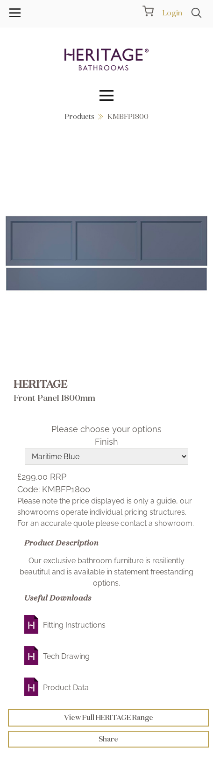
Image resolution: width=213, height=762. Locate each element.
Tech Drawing (66, 656)
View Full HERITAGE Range (108, 717)
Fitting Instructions (74, 625)
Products (79, 116)
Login (172, 12)
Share (108, 738)
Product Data (66, 687)
